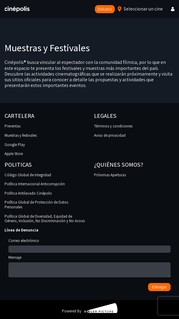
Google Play (15, 144)
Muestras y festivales (21, 135)
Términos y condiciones (113, 126)
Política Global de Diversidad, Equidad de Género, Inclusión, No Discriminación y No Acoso (45, 219)
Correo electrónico (89, 245)
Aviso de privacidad (110, 135)
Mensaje (89, 266)
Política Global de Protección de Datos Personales (36, 205)
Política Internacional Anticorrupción (35, 183)
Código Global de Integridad (28, 174)
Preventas (12, 126)
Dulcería (105, 9)
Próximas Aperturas (110, 174)
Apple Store (14, 153)
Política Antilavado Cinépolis (28, 193)
